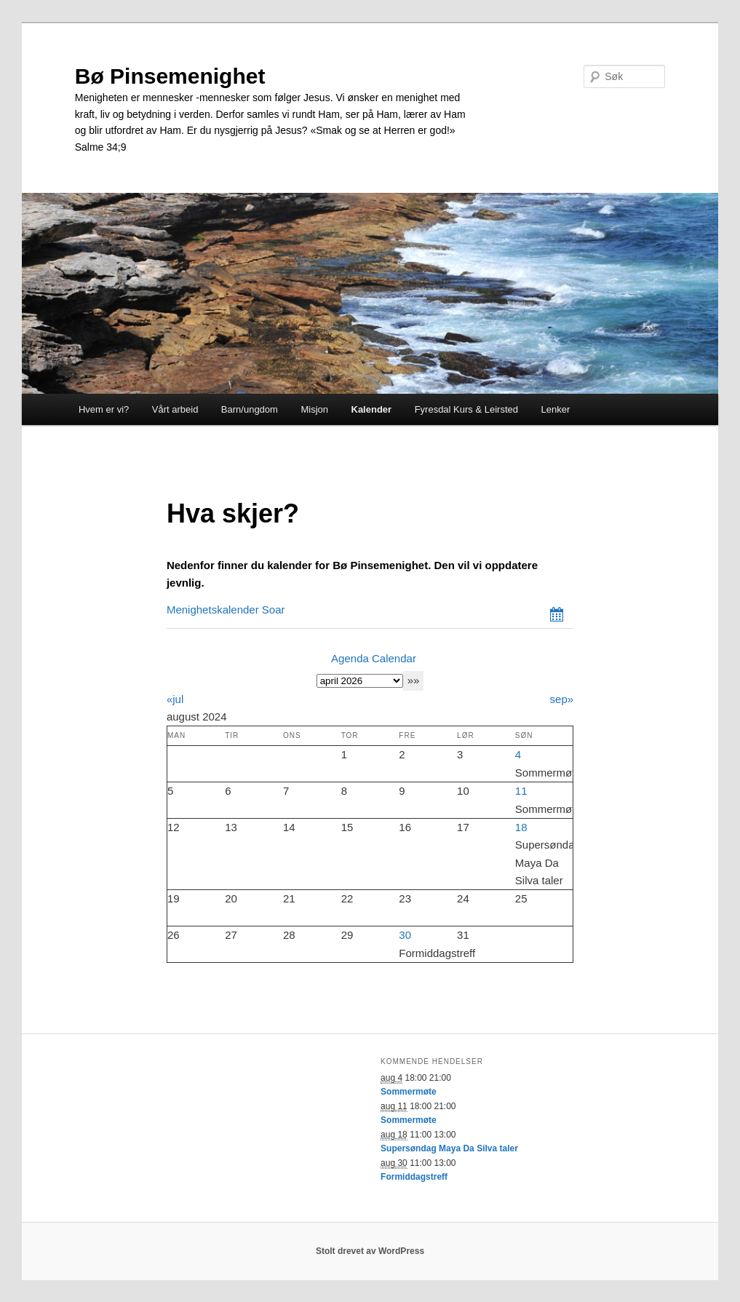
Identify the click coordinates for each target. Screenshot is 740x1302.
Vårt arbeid (175, 409)
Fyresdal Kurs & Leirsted (466, 409)
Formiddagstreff (414, 1177)
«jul (175, 699)
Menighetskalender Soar (226, 609)
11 (521, 791)
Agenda (350, 658)
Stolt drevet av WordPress (370, 1251)
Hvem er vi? (104, 409)
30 (405, 935)
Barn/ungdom (249, 409)
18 (521, 827)
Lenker (555, 409)
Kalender (371, 409)
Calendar (394, 658)
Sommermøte (409, 1092)
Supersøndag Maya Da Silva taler (449, 1148)
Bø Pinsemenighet (170, 76)
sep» (562, 699)
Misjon (314, 409)
